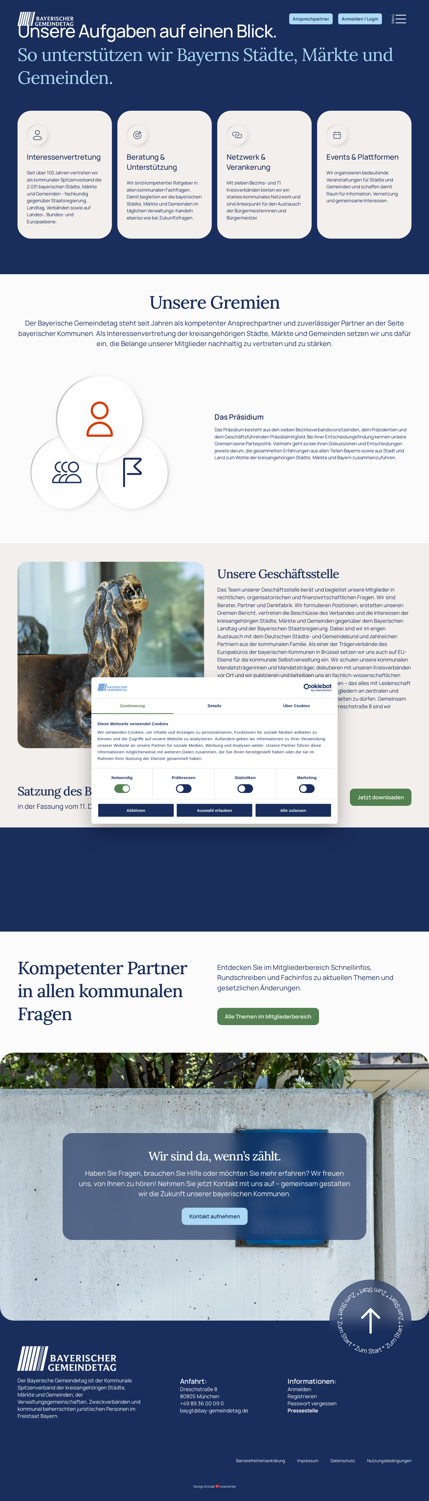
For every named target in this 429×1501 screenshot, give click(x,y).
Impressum (307, 1461)
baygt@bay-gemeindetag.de (214, 1410)
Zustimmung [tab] (132, 705)
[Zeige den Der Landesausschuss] (132, 472)
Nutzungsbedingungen (389, 1461)
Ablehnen (135, 810)
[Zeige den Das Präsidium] (99, 419)
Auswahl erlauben (214, 810)
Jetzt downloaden (381, 797)
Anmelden (299, 1389)
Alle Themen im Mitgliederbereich (268, 1016)
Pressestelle (303, 1410)
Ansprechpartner (311, 19)
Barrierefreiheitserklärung (260, 1461)
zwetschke (228, 1486)
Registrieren (302, 1396)
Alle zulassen (293, 810)
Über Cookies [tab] (296, 705)
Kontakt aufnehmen (214, 1216)
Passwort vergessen (312, 1403)
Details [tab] (214, 705)
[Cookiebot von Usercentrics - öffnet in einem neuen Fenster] (308, 688)
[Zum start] (370, 1321)
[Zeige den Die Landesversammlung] (66, 472)
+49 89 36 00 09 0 (202, 1403)
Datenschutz (343, 1461)
